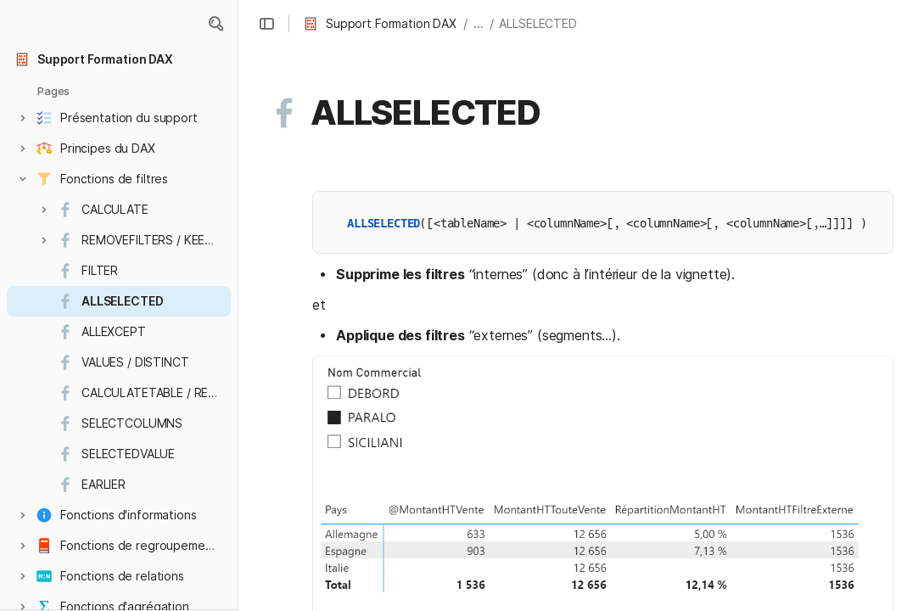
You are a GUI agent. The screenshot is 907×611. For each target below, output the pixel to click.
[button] (215, 24)
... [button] (478, 23)
